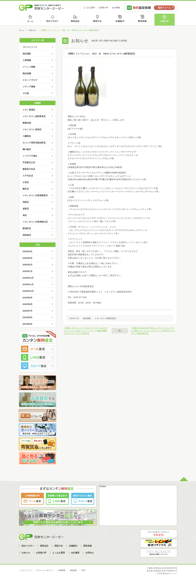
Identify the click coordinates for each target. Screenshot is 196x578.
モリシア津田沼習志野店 (34, 142)
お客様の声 (103, 7)
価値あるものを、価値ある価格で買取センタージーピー (41, 7)
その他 (26, 93)
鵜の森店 (27, 149)
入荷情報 (27, 60)
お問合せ (89, 552)
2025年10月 (28, 291)
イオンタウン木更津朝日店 (35, 222)
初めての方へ (52, 19)
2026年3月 (28, 258)
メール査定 (37, 349)
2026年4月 (28, 251)
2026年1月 (28, 271)
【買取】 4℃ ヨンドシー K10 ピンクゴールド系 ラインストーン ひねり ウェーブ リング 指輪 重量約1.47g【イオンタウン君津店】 (86, 330)
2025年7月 (28, 311)
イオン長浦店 (29, 109)
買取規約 (73, 570)
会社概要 (116, 7)
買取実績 (143, 19)
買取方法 (98, 19)
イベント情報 (29, 67)
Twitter (102, 486)
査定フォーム (164, 7)
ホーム (30, 19)
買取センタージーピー (41, 537)
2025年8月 (28, 304)
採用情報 (61, 570)
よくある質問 (89, 7)
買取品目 (75, 19)
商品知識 (27, 73)
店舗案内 (120, 19)
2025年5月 (28, 324)
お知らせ (165, 19)
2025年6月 (28, 317)
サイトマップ (26, 570)
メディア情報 (29, 86)
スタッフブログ (30, 80)
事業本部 (27, 123)
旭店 (25, 215)
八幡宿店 (27, 136)
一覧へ (120, 331)
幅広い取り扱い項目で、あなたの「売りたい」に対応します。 (97, 120)
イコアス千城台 (30, 156)
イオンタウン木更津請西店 (35, 195)
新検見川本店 (29, 169)
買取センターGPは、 (77, 116)
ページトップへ (184, 479)
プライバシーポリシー (45, 570)
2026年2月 (28, 264)
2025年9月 (28, 297)
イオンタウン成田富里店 (105, 318)
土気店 (26, 182)
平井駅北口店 (29, 162)
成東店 (26, 208)
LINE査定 (37, 357)
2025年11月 (28, 284)
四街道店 (27, 235)
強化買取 (87, 318)
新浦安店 (27, 228)
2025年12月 (28, 278)
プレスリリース (30, 47)
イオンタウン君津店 (32, 129)
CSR (83, 570)
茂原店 (26, 202)
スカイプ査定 (37, 366)
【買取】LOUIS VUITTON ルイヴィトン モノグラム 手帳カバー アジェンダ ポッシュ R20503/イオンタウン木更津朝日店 (153, 330)
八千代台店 (28, 175)
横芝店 (26, 189)
